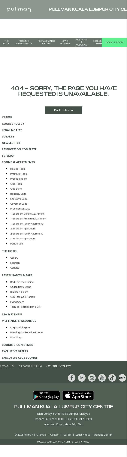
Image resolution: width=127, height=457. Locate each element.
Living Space (17, 302)
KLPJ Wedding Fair (20, 327)
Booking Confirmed (17, 345)
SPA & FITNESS (65, 42)
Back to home (63, 110)
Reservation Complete (19, 149)
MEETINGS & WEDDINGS (81, 42)
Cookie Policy (13, 123)
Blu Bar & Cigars (19, 292)
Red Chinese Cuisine (22, 282)
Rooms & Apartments (24, 42)
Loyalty (8, 136)
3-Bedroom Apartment (22, 238)
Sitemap (8, 155)
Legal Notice (12, 130)
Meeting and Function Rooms (26, 332)
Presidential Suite (20, 208)
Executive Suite (18, 198)
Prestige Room (18, 178)
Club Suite (16, 188)
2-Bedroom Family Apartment (26, 233)
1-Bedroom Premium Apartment (28, 218)
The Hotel (6, 42)
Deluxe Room (18, 168)
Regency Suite (18, 193)
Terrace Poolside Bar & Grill (25, 306)
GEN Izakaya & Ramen (22, 296)
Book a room (114, 42)
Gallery (14, 257)
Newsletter (11, 143)
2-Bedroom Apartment (22, 228)
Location (15, 262)
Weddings (16, 337)
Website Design (103, 434)
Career (7, 117)
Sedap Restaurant (20, 286)
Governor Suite (18, 203)
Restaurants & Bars (46, 42)
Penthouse (16, 243)
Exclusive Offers (99, 42)
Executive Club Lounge (20, 357)
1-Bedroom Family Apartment (26, 223)
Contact (14, 267)
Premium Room (19, 173)
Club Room (16, 183)
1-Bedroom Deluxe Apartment (27, 213)
